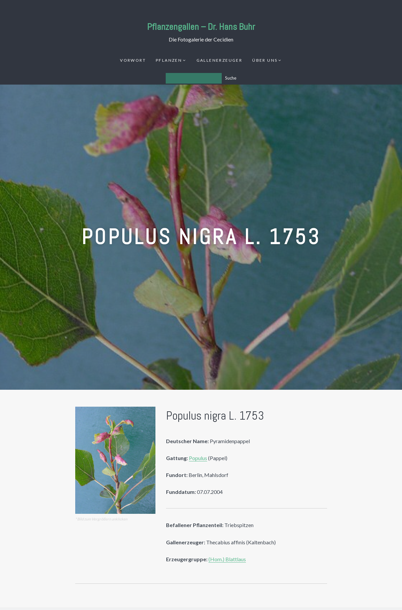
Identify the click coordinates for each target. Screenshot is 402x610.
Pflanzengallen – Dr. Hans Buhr (201, 27)
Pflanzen (169, 60)
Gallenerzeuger (220, 60)
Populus (198, 458)
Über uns (264, 60)
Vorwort (133, 60)
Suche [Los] (230, 78)
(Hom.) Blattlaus (227, 559)
